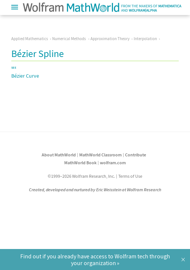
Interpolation (145, 38)
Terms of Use (130, 176)
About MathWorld (59, 155)
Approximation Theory (110, 38)
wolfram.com (113, 162)
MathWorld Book (80, 162)
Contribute (135, 155)
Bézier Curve (25, 75)
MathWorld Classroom (100, 155)
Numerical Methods (69, 38)
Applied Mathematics (29, 38)
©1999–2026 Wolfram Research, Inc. (81, 176)
